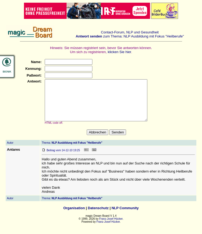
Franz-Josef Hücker (111, 226)
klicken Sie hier (119, 52)
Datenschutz (98, 216)
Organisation (74, 216)
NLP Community (125, 216)
